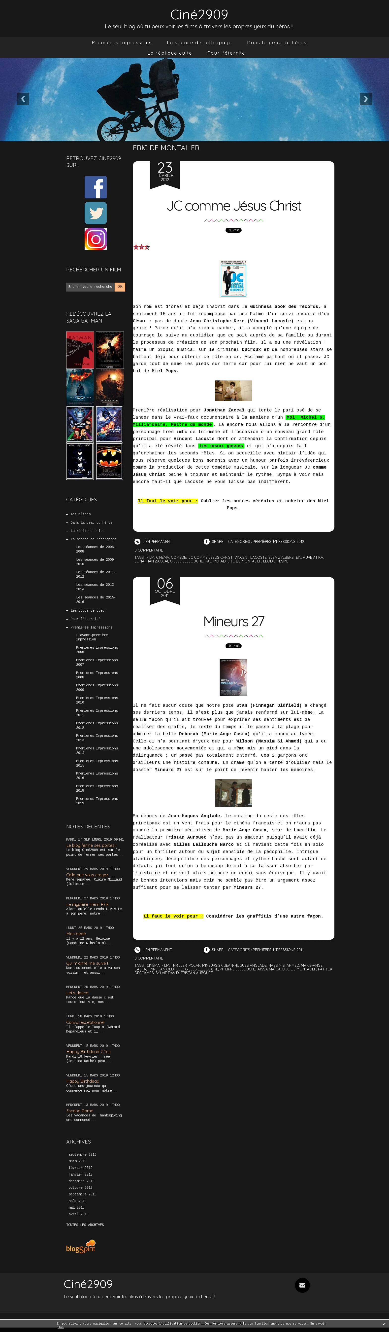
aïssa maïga (269, 969)
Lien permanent (153, 541)
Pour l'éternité (226, 53)
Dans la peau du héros (277, 42)
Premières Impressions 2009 (97, 690)
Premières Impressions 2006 (97, 652)
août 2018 (78, 1206)
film (150, 557)
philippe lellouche (238, 969)
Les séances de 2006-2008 (96, 550)
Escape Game (79, 1114)
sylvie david (182, 972)
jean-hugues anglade (246, 965)
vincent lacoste (251, 557)
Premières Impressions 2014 (97, 754)
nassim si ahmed (284, 965)
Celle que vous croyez (87, 878)
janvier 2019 (81, 1179)
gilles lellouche (186, 561)
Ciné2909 (199, 14)
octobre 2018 (81, 1192)
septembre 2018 (83, 1199)
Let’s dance (77, 996)
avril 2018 (79, 1219)
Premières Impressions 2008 (97, 677)
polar (195, 965)
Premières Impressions (122, 42)
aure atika (313, 557)
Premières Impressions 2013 (97, 741)
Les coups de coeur (88, 612)
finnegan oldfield (165, 969)
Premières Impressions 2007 (97, 665)
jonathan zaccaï (151, 561)
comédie (179, 557)
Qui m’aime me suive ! (87, 967)
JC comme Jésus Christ (233, 205)
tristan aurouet (212, 972)
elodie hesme (276, 561)
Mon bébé (76, 937)
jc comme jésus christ (211, 557)
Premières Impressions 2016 (97, 780)
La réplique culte (170, 53)
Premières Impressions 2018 (97, 792)
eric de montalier (245, 561)
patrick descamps (151, 972)
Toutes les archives (85, 1229)
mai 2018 (77, 1212)
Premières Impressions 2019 (97, 805)
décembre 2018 (82, 1185)
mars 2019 (78, 1166)
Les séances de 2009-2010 (96, 562)
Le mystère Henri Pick (87, 908)
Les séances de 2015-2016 (96, 601)
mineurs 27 (213, 965)
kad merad (215, 561)
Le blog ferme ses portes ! (91, 849)
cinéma (162, 557)
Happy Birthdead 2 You (88, 1055)
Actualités (81, 515)
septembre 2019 (83, 1159)
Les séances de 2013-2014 (96, 588)
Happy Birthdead (82, 1085)
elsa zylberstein (285, 557)
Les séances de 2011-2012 (96, 575)
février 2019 (81, 1172)
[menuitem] (122, 42)
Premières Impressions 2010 (97, 703)
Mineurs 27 (233, 620)
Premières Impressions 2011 (97, 716)
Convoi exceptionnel (85, 1026)
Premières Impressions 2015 (97, 767)
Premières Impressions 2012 (97, 728)
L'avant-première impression (92, 639)
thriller (179, 965)
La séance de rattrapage (199, 42)
